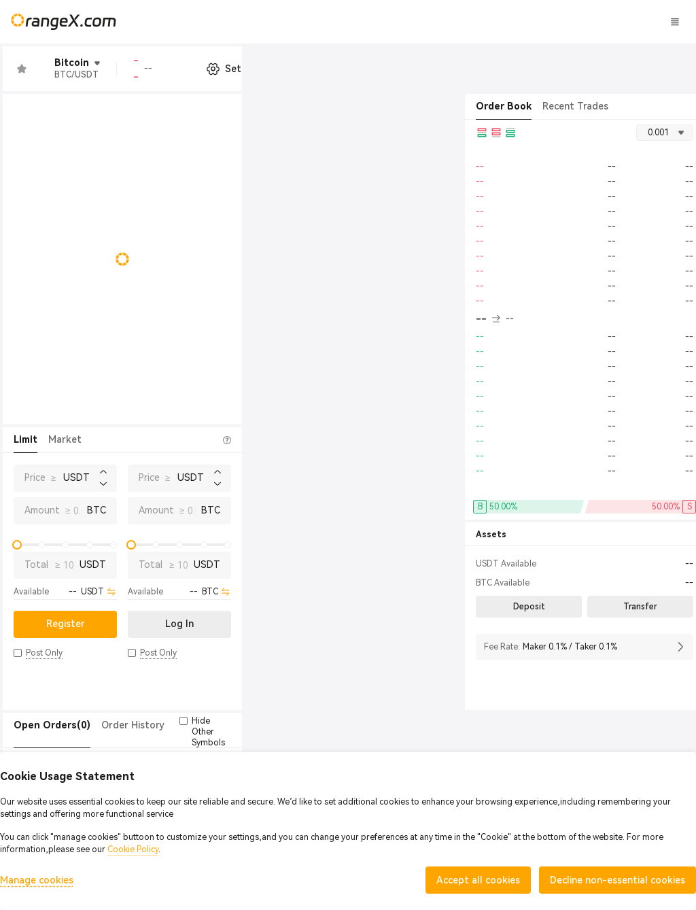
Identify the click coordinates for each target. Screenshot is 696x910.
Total (36, 564)
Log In (573, 21)
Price (35, 477)
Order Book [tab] (504, 106)
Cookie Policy (132, 849)
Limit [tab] (25, 439)
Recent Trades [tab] (575, 106)
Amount (42, 510)
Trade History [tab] (206, 725)
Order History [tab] (132, 725)
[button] (18, 653)
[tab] (52, 726)
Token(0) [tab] (269, 725)
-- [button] (488, 319)
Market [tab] (65, 439)
